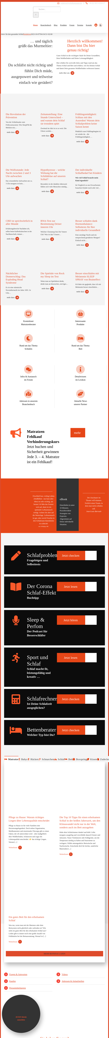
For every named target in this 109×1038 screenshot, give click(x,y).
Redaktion (27, 34)
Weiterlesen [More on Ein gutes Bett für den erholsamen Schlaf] (13, 942)
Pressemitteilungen (17, 988)
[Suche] (36, 14)
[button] (100, 25)
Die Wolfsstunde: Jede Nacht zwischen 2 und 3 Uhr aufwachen (18, 172)
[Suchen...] (47, 9)
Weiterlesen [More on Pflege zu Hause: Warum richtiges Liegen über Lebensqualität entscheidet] (13, 847)
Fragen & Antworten (18, 974)
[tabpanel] (54, 862)
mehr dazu (11, 132)
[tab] (11, 759)
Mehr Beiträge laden (54, 954)
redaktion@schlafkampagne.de (71, 3)
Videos (65, 974)
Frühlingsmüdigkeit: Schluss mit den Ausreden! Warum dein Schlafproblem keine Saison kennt (87, 120)
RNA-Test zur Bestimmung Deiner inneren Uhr (51, 223)
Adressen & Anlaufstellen (73, 981)
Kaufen (12, 981)
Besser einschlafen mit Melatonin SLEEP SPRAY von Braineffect (87, 276)
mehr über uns (64, 73)
